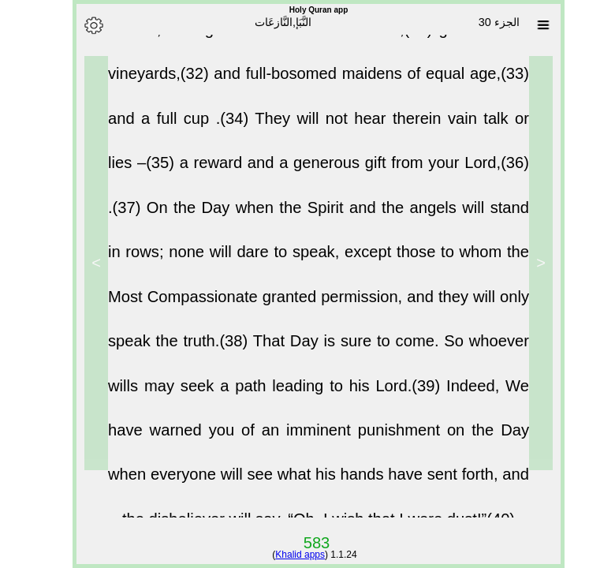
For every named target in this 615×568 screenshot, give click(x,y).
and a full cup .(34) (170, 130)
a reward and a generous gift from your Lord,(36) (343, 174)
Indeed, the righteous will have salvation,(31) (262, 41)
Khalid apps (289, 554)
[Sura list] (532, 25)
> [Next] (85, 262)
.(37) (116, 219)
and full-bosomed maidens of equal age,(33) (360, 85)
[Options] (82, 25)
